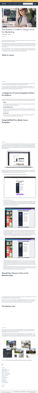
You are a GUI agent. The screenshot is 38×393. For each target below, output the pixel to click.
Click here (3, 359)
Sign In (35, 3)
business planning (4, 376)
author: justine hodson (5, 372)
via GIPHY (3, 81)
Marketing (15, 3)
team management (5, 380)
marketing (3, 377)
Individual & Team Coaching (31, 389)
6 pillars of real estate (5, 369)
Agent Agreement (23, 389)
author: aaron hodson (5, 371)
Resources (20, 3)
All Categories (4, 368)
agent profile (4, 370)
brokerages (3, 375)
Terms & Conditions (16, 389)
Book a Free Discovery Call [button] (28, 3)
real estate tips (4, 379)
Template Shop (33, 390)
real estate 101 (4, 378)
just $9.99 (6, 301)
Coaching (10, 3)
